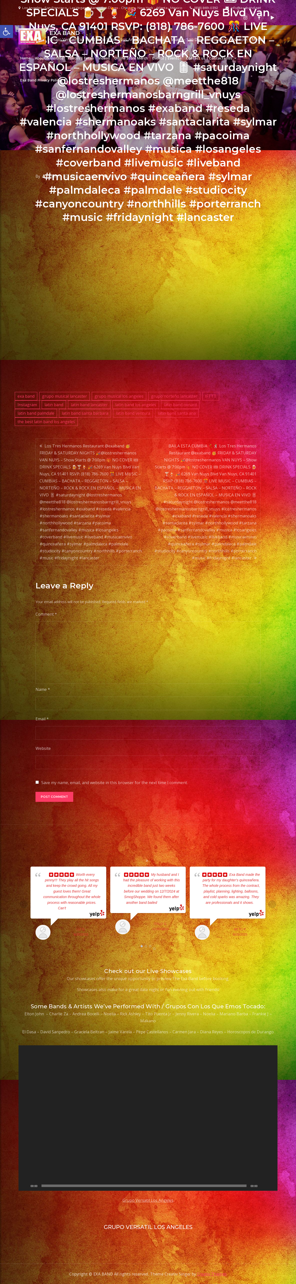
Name (43, 689)
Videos (104, 58)
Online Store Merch (131, 58)
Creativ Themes (212, 1274)
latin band (53, 404)
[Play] (25, 1185)
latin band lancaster (89, 404)
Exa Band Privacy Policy (40, 80)
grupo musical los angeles (119, 396)
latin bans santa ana (177, 413)
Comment (46, 614)
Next (272, 904)
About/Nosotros (49, 58)
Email (42, 719)
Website (43, 748)
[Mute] (263, 1185)
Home (25, 58)
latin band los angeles (135, 404)
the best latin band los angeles (46, 421)
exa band (26, 396)
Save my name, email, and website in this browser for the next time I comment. (114, 783)
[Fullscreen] (271, 1185)
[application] (148, 1118)
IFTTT (210, 396)
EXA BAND (65, 33)
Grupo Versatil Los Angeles (148, 1200)
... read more (76, 908)
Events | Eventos (167, 58)
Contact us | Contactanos (209, 58)
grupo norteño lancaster (174, 396)
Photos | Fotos (81, 58)
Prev (24, 904)
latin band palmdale (36, 413)
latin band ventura (133, 413)
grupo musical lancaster (64, 396)
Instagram (27, 404)
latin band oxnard (180, 404)
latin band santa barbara (85, 413)
